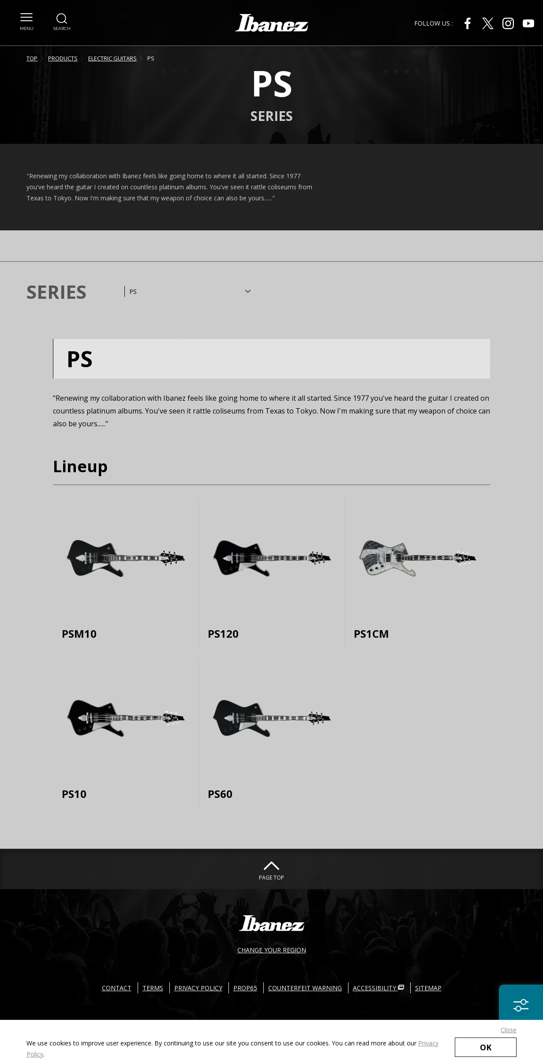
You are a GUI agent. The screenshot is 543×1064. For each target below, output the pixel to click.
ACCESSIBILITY (378, 988)
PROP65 (245, 988)
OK (485, 1047)
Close (509, 1030)
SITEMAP (428, 988)
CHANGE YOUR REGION (271, 950)
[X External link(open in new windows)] (488, 23)
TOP (31, 58)
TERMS (152, 988)
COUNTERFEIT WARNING (305, 988)
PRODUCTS (63, 58)
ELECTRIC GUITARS (112, 58)
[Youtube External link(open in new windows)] (528, 23)
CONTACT (116, 988)
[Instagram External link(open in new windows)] (508, 23)
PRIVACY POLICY (198, 988)
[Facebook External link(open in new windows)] (467, 23)
